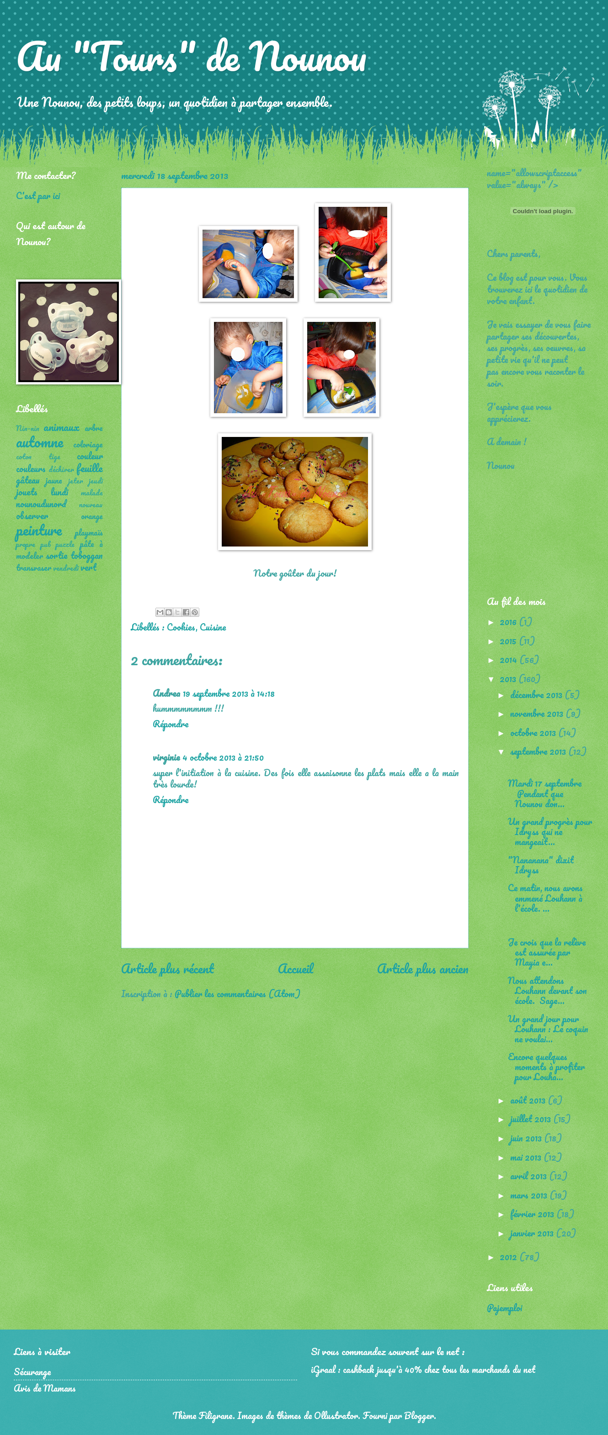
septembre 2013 (539, 751)
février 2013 (533, 1213)
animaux (61, 427)
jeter (75, 481)
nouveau (91, 504)
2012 (509, 1256)
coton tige (38, 457)
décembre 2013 (537, 694)
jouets (26, 491)
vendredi (66, 568)
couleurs (31, 468)
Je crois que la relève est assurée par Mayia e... (547, 952)
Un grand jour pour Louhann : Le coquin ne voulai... (548, 1028)
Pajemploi (504, 1307)
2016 (509, 621)
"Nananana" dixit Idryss (541, 864)
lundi (59, 491)
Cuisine (213, 627)
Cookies (181, 627)
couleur (90, 455)
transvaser (33, 567)
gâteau (28, 480)
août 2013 (529, 1100)
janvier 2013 (533, 1232)
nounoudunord (41, 503)
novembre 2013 (537, 713)
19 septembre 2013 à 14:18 (229, 693)
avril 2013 (529, 1175)
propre (25, 544)
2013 (509, 678)
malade (92, 493)
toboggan (86, 555)
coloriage (88, 444)
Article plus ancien (423, 968)
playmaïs (89, 532)
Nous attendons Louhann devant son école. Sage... (547, 990)
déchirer (61, 469)
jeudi (96, 481)
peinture (39, 529)
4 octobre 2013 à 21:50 (223, 757)
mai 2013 (527, 1157)
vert (88, 567)
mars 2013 (529, 1195)
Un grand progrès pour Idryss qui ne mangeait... (550, 831)
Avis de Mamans (45, 1388)
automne (39, 441)
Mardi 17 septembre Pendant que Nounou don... (544, 793)
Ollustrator (336, 1415)
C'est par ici (38, 195)
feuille (89, 468)
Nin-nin (27, 428)
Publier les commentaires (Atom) (237, 993)
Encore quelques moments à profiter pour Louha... (546, 1066)
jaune (54, 480)
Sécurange (32, 1371)
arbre (94, 428)
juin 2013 (527, 1137)
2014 (509, 659)
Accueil (295, 968)
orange (92, 516)
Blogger (419, 1415)
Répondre (170, 723)
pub (46, 544)
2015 (509, 640)
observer (32, 515)
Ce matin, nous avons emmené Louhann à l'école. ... (545, 897)
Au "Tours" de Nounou (191, 56)
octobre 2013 (534, 732)
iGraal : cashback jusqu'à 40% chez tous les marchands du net (423, 1369)
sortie (56, 555)
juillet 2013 (531, 1118)
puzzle (65, 544)
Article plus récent (167, 968)
